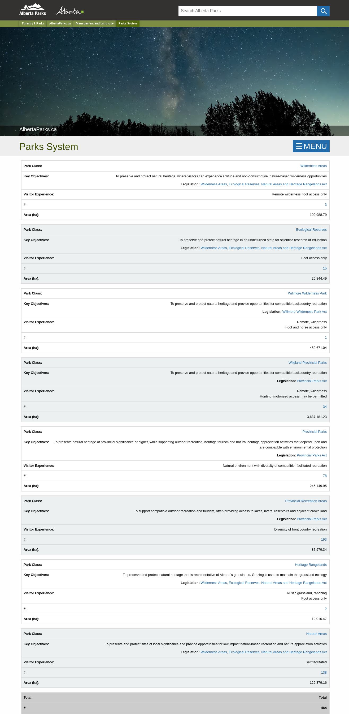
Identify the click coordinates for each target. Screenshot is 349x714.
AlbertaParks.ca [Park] (60, 23)
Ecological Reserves (311, 230)
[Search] (247, 11)
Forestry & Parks (33, 23)
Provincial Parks (315, 432)
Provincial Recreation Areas (306, 501)
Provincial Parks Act (312, 381)
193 (324, 539)
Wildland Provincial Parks (308, 363)
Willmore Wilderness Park (307, 293)
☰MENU (311, 146)
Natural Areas (316, 634)
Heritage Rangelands (311, 565)
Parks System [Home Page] (128, 23)
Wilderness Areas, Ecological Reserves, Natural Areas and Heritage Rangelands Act (263, 184)
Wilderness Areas (313, 166)
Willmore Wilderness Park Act (304, 312)
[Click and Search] (323, 11)
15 (325, 268)
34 (325, 407)
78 (325, 476)
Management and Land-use (95, 23)
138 (324, 672)
